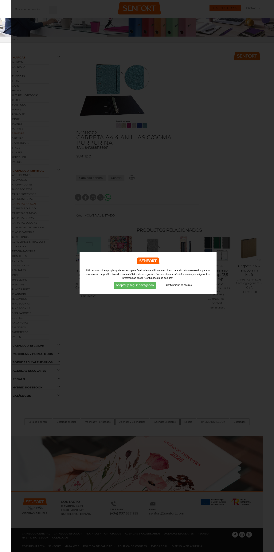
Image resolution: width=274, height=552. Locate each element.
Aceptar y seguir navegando (135, 278)
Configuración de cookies (179, 278)
